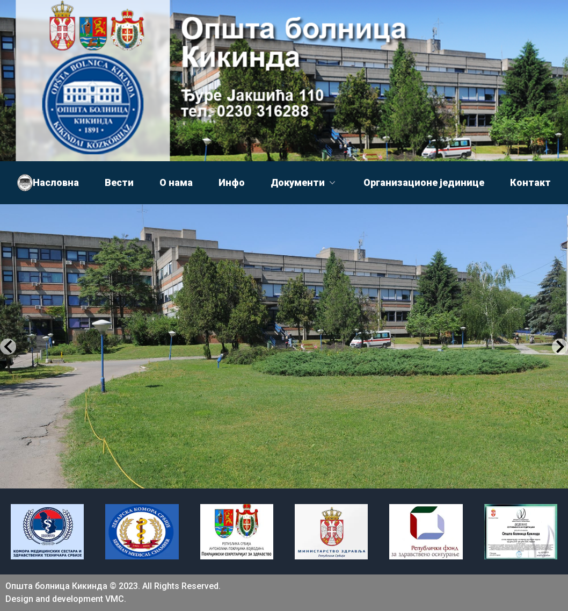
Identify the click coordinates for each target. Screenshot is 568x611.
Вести (119, 182)
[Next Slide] (560, 347)
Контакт (530, 182)
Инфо (232, 182)
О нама (176, 182)
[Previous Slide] (8, 347)
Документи (304, 182)
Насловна (56, 182)
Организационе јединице (423, 182)
